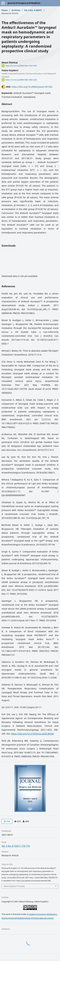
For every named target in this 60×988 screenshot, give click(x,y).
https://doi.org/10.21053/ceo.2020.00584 (32, 733)
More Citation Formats (14, 886)
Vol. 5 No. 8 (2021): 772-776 (16, 845)
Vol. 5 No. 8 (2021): (33, 10)
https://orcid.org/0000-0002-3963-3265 (21, 80)
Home (5, 10)
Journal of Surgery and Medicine (24, 3)
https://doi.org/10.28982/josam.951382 (32, 86)
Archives (16, 10)
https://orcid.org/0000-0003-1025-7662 (21, 66)
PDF (8, 821)
